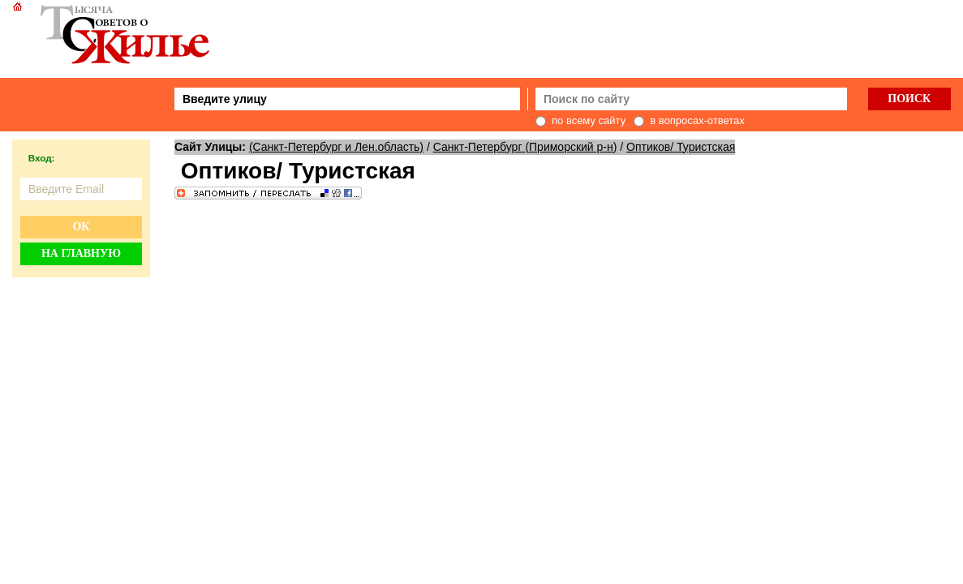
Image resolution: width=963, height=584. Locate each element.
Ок (80, 227)
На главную (81, 253)
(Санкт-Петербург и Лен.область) (336, 146)
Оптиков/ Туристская (680, 146)
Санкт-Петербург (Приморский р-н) (525, 146)
